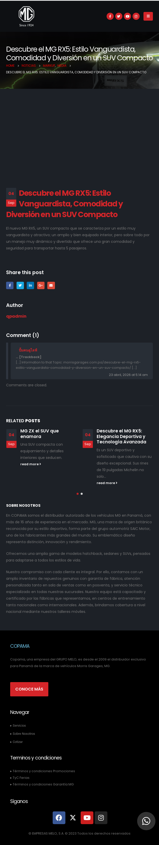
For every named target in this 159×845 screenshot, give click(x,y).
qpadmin (16, 316)
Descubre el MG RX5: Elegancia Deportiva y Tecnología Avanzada (121, 436)
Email (51, 285)
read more (30, 464)
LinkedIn (30, 285)
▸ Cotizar (16, 742)
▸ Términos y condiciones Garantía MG (42, 784)
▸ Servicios (18, 725)
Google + (41, 285)
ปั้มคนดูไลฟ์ (28, 350)
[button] (78, 493)
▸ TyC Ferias (20, 778)
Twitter (20, 285)
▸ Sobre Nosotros (22, 734)
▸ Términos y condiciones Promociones (42, 771)
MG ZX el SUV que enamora (39, 434)
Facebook (9, 285)
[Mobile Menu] (148, 16)
